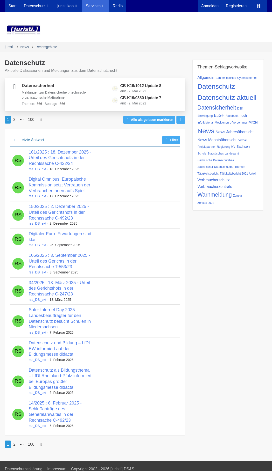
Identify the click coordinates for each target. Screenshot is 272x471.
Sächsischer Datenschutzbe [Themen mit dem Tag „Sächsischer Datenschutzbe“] (215, 167)
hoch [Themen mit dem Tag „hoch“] (243, 116)
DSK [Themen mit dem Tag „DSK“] (240, 108)
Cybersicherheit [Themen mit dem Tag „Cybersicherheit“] (247, 78)
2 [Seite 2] (14, 120)
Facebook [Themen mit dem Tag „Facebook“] (232, 116)
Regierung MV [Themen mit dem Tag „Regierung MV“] (226, 146)
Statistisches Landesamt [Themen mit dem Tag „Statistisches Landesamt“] (223, 153)
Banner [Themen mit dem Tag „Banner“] (220, 78)
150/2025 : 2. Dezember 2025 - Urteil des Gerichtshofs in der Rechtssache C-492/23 (59, 212)
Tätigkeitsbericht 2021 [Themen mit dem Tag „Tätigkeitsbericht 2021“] (234, 173)
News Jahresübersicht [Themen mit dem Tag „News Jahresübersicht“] (234, 132)
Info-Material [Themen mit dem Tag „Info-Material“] (205, 122)
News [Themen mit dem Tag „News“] (205, 131)
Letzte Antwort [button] (32, 140)
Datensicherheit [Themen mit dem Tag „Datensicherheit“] (216, 107)
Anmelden (210, 6)
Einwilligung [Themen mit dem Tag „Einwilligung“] (205, 116)
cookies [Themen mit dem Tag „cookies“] (231, 78)
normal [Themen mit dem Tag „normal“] (242, 140)
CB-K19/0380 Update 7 (140, 98)
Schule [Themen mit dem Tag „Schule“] (201, 153)
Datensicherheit (38, 85)
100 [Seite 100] (31, 120)
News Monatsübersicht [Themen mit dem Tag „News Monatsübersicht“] (217, 140)
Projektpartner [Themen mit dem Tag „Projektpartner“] (206, 146)
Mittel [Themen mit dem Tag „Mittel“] (253, 122)
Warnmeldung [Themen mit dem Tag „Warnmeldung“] (214, 194)
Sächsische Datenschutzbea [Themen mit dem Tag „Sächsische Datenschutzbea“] (215, 160)
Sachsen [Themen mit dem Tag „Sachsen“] (243, 146)
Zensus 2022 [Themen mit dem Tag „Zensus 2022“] (205, 203)
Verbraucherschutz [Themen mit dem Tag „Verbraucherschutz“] (213, 180)
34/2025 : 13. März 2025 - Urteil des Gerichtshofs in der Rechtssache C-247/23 (59, 288)
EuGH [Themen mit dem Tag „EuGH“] (219, 115)
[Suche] (258, 6)
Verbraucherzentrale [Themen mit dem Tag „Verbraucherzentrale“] (214, 186)
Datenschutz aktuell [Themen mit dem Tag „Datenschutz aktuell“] (226, 97)
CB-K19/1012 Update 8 (140, 86)
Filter (171, 140)
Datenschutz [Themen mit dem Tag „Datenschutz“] (216, 86)
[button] (180, 120)
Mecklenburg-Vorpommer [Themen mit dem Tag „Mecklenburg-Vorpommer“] (231, 122)
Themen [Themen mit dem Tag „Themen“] (240, 167)
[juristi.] (136, 30)
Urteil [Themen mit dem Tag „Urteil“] (252, 173)
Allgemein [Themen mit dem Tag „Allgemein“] (205, 77)
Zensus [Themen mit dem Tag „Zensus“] (237, 195)
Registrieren (236, 6)
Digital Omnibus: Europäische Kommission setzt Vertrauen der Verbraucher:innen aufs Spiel (59, 185)
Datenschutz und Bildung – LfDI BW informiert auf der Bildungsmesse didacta (59, 348)
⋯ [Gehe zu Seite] (22, 120)
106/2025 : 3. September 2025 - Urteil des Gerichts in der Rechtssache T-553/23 (59, 261)
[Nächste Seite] (41, 120)
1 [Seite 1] (8, 120)
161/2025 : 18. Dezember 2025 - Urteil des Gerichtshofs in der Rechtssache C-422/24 (60, 158)
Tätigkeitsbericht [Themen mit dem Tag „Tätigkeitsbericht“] (207, 173)
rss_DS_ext (37, 169)
